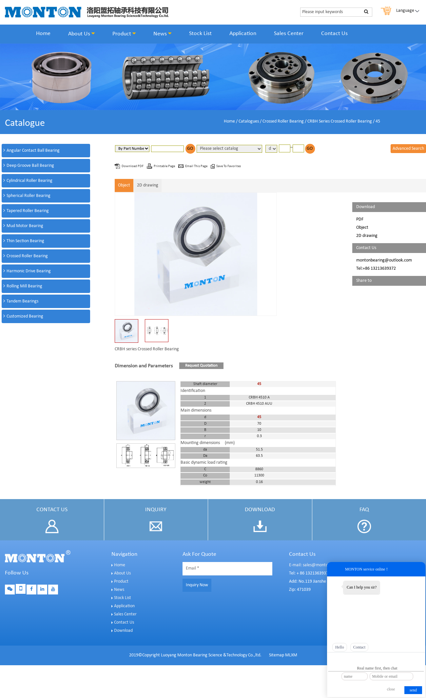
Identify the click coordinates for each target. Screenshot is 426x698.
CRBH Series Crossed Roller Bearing (339, 121)
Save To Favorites (228, 166)
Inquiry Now (197, 585)
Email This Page (196, 166)
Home (43, 33)
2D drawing (147, 185)
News (162, 33)
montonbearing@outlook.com (384, 260)
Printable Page (165, 166)
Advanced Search (408, 148)
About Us (81, 33)
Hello (339, 647)
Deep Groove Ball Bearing (30, 165)
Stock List (200, 33)
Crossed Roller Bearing (283, 121)
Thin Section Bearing (25, 241)
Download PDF (133, 166)
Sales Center (288, 33)
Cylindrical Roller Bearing (29, 180)
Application (242, 33)
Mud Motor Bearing (25, 225)
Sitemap (276, 655)
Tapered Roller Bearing (28, 210)
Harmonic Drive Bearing (29, 271)
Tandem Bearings (22, 301)
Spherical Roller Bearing (28, 195)
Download (123, 630)
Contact (359, 647)
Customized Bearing (25, 316)
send (413, 690)
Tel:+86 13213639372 (376, 268)
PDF (359, 219)
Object (124, 185)
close (391, 689)
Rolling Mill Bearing (24, 286)
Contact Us (334, 33)
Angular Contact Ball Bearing (33, 150)
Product (124, 33)
